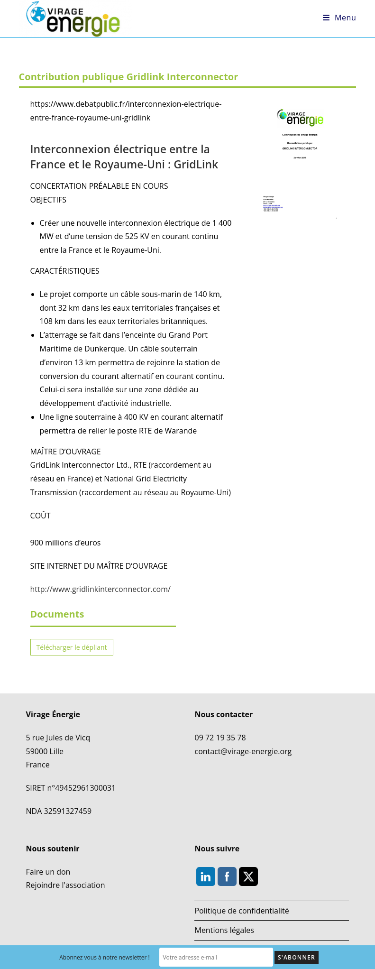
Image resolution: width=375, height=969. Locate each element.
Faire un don (48, 872)
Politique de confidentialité (241, 910)
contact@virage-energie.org (243, 751)
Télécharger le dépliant (72, 647)
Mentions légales (224, 930)
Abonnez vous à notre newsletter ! (104, 957)
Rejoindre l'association (65, 885)
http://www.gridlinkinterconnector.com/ (100, 589)
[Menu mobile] (340, 17)
